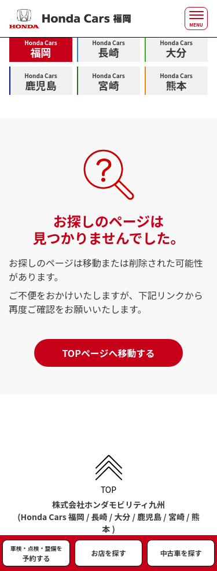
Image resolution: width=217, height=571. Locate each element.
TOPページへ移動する (108, 353)
